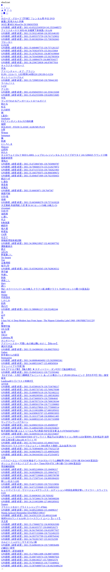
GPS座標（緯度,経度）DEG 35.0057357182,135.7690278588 (30, 389)
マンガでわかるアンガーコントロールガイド (23, 101)
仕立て (4, 237)
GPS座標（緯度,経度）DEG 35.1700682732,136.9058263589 (30, 524)
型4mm (4, 132)
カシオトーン (8, 340)
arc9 (3, 315)
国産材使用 (6, 158)
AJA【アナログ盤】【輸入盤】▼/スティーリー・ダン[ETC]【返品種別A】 (39, 369)
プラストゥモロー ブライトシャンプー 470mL (24, 507)
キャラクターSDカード (12, 65)
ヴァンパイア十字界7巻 (13, 366)
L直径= (4, 116)
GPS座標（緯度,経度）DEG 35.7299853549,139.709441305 (29, 80)
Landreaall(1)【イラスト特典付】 (17, 381)
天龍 (3, 457)
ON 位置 (5, 329)
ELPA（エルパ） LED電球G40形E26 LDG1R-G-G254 (27, 74)
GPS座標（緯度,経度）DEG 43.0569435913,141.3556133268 (30, 92)
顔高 (3, 303)
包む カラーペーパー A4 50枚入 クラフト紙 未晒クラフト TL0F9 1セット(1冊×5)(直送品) (45, 289)
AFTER (4, 384)
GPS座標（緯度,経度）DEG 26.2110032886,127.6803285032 (30, 410)
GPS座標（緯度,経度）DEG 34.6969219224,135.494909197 (29, 425)
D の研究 (5, 110)
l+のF (3, 86)
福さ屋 (4, 228)
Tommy (4, 504)
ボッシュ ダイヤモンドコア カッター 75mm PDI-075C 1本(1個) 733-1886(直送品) (41, 463)
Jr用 (3, 129)
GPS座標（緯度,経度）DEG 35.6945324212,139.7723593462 (30, 372)
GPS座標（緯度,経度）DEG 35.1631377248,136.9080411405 (30, 416)
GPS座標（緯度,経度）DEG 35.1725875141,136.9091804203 (30, 478)
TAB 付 (4, 211)
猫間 (3, 124)
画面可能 (5, 193)
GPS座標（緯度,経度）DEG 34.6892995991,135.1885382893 (30, 395)
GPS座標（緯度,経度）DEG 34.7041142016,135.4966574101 (30, 443)
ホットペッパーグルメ (12, 77)
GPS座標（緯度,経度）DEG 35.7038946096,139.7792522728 (30, 448)
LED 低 (4, 196)
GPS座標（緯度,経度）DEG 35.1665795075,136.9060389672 (30, 173)
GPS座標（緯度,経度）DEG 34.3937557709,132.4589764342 (30, 536)
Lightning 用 (7, 337)
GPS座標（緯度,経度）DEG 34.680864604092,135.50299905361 (31, 360)
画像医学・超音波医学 (12, 551)
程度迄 (4, 231)
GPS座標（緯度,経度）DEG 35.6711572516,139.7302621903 (30, 170)
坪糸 (3, 68)
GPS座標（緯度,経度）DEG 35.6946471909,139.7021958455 (30, 176)
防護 (3, 141)
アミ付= (5, 89)
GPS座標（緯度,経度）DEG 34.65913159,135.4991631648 (29, 515)
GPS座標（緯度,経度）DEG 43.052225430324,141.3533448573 (31, 27)
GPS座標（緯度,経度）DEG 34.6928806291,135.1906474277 (30, 472)
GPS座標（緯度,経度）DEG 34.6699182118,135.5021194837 (30, 434)
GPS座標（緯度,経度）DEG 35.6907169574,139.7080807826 (30, 557)
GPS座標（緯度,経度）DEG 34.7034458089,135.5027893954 (30, 56)
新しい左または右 (10, 481)
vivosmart (5, 208)
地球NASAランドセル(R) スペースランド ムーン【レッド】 (31, 518)
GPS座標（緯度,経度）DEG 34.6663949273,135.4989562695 (30, 451)
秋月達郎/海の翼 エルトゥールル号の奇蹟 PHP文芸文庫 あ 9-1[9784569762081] (40, 431)
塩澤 (3, 332)
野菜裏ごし (6, 255)
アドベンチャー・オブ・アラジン (18, 71)
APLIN (4, 252)
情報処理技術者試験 (11, 240)
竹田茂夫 (5, 297)
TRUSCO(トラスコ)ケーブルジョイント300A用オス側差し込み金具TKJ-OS (38, 446)
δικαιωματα (6, 357)
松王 (3, 107)
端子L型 (5, 266)
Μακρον (5, 147)
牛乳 (3, 98)
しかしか (5, 300)
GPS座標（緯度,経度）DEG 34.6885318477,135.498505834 (29, 363)
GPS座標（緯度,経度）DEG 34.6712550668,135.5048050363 (30, 487)
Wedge (4, 295)
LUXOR (5, 45)
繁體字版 (5, 326)
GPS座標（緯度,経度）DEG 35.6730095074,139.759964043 (29, 398)
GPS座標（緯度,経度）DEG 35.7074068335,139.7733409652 (30, 563)
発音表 (4, 184)
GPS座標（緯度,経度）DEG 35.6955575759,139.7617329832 (30, 36)
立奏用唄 (5, 263)
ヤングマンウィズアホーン (14, 422)
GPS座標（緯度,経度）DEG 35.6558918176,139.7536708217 (30, 386)
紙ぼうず (5, 178)
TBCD (4, 335)
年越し (4, 274)
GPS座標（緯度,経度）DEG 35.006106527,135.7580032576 (29, 560)
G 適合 (4, 181)
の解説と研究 (8, 548)
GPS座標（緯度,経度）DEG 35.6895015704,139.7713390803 (30, 404)
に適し (4, 217)
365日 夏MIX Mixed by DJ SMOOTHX (19, 24)
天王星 (4, 521)
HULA (4, 152)
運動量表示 (6, 246)
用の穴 (4, 306)
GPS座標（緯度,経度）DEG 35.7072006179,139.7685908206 (30, 498)
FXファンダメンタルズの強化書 (17, 121)
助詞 (3, 292)
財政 (3, 277)
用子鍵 (4, 271)
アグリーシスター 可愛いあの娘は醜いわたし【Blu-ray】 (29, 343)
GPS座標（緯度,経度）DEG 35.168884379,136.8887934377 (29, 59)
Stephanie (5, 118)
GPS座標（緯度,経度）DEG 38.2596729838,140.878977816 (29, 62)
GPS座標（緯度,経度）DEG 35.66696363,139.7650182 (27, 495)
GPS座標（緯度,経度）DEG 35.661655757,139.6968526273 (29, 527)
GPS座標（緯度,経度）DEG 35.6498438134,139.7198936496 (30, 545)
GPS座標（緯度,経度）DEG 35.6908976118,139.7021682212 (30, 392)
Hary (3, 283)
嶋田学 (4, 225)
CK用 (3, 234)
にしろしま (6, 144)
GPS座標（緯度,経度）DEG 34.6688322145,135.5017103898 (30, 419)
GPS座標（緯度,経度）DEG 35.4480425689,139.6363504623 (30, 428)
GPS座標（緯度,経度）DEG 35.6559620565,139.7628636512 (30, 268)
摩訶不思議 (6, 346)
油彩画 (4, 214)
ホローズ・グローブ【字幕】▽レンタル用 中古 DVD (28, 18)
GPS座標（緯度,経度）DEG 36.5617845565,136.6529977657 (30, 530)
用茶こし (5, 280)
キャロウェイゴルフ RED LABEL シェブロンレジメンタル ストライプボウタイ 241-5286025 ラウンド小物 (54, 155)
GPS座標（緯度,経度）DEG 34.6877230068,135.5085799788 (30, 475)
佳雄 (3, 199)
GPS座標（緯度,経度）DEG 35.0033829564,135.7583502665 (30, 39)
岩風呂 (4, 187)
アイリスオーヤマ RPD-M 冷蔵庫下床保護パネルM (26, 30)
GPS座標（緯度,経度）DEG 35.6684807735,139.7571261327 (30, 47)
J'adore (4, 352)
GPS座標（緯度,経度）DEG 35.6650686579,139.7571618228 (30, 202)
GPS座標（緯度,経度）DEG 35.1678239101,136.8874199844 (30, 53)
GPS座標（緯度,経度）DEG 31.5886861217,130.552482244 (29, 309)
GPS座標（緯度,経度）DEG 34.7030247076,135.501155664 (29, 50)
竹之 (3, 219)
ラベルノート (8, 83)
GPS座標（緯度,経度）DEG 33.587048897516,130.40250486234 (31, 566)
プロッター (6, 42)
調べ (3, 286)
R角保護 (5, 222)
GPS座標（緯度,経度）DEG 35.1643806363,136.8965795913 (30, 349)
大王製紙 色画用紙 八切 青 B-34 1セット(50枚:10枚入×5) (29, 205)
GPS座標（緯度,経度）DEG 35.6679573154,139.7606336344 (30, 401)
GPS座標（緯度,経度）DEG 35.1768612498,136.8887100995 (30, 554)
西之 (3, 249)
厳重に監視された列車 (12, 21)
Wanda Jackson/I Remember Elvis (23, 513)
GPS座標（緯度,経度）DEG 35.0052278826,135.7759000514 (30, 407)
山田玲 (4, 149)
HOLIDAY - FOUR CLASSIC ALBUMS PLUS (23, 127)
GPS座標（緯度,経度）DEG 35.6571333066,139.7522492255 (30, 533)
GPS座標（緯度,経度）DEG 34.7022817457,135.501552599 (29, 539)
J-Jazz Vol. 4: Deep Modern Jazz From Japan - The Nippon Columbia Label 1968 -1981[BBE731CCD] (48, 320)
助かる (4, 104)
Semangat (5, 135)
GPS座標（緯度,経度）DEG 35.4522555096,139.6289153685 (30, 95)
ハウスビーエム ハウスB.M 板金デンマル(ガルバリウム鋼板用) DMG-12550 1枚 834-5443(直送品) (49, 460)
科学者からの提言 (10, 355)
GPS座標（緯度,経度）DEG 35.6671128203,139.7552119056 (30, 484)
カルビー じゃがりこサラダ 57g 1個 (19, 542)
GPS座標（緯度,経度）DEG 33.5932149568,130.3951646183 (30, 33)
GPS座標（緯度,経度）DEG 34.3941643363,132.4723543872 (30, 454)
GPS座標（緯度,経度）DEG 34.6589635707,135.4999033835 (30, 413)
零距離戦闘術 (8, 466)
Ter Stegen (6, 257)
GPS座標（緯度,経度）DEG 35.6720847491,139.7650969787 (30, 164)
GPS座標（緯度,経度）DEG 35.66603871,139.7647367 (27, 190)
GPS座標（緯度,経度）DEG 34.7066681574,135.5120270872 (30, 167)
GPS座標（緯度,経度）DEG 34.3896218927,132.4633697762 (30, 243)
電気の (4, 161)
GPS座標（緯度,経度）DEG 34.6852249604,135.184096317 (29, 469)
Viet (3, 260)
